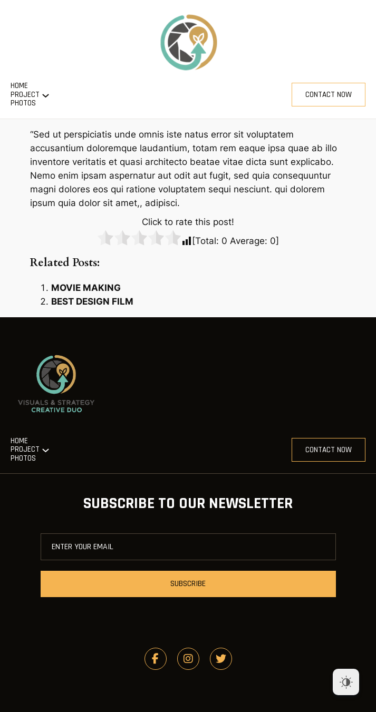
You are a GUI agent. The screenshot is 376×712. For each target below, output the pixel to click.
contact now (328, 95)
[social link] (155, 659)
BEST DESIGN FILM (92, 301)
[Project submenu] (46, 95)
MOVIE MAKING (86, 287)
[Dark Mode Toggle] (346, 682)
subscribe (188, 583)
